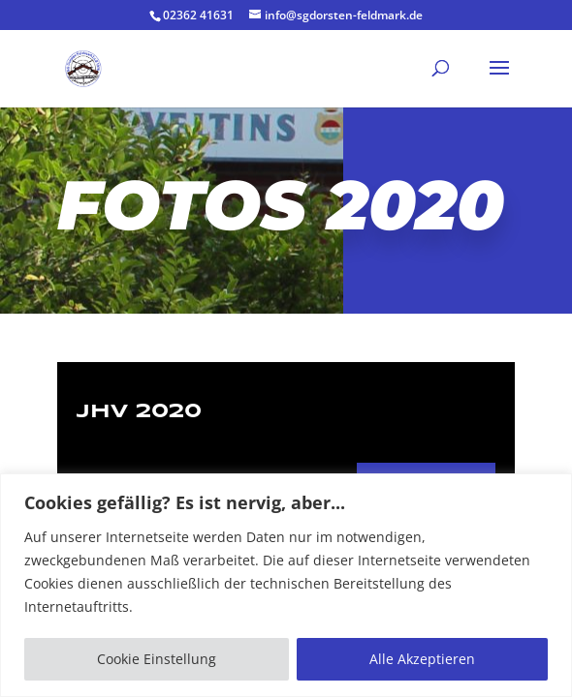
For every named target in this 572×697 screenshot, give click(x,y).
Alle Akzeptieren (422, 659)
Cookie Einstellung (156, 659)
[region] (286, 585)
